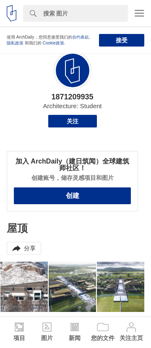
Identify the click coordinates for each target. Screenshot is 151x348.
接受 (122, 40)
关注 (72, 121)
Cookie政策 (53, 43)
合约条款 (80, 37)
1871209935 (72, 97)
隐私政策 (15, 43)
